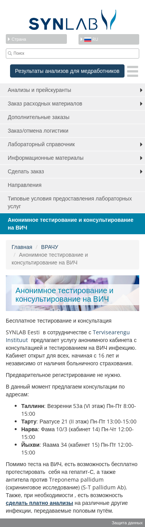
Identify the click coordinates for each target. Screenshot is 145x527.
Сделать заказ (26, 171)
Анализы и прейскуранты (39, 89)
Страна (16, 39)
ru (89, 39)
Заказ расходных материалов (45, 103)
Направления (24, 184)
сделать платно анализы (39, 502)
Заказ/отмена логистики (38, 130)
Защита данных (127, 522)
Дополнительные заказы (39, 117)
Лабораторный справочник (41, 144)
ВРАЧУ (49, 247)
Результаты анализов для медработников (67, 70)
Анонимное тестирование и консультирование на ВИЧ (70, 223)
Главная (22, 247)
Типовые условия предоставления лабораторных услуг (70, 202)
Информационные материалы (46, 157)
